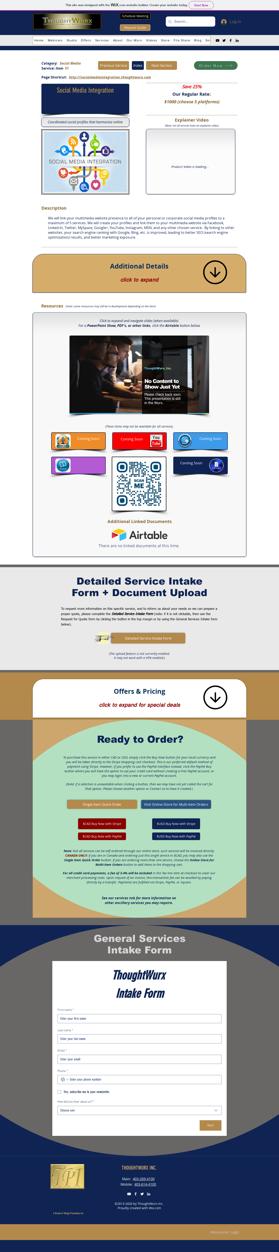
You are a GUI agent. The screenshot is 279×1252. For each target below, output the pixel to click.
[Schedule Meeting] (135, 16)
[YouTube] (217, 40)
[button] (55, 40)
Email (62, 1051)
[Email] (138, 1059)
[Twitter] (224, 40)
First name (66, 1010)
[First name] (138, 1018)
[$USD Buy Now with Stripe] (176, 823)
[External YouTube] (191, 161)
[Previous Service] (113, 65)
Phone (63, 1071)
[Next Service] (161, 65)
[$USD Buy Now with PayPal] (176, 836)
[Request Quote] (135, 27)
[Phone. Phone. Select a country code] (64, 1079)
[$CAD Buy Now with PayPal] (102, 836)
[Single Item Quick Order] (102, 804)
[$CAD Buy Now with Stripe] (102, 823)
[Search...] (190, 22)
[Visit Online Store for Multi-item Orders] (176, 804)
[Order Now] (216, 65)
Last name (65, 1030)
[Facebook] (230, 40)
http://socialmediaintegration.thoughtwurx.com (110, 77)
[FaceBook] (135, 1194)
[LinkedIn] (237, 40)
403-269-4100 (144, 1179)
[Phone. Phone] (144, 1079)
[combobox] (139, 1110)
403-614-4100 (145, 1184)
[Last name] (138, 1039)
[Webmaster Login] (224, 1232)
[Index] (138, 65)
